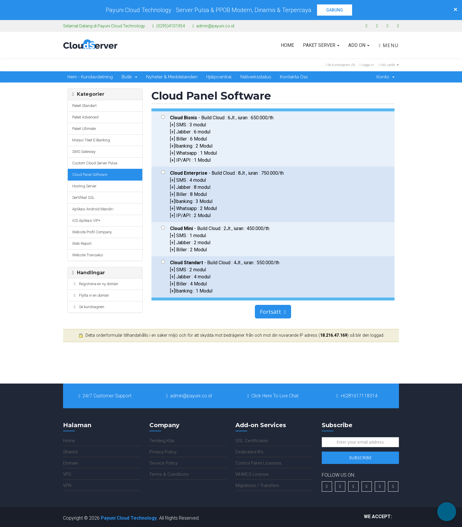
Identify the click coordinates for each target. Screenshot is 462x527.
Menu (389, 45)
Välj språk (388, 65)
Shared (70, 452)
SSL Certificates (251, 440)
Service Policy (163, 463)
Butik (129, 77)
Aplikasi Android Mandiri (92, 209)
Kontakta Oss (294, 77)
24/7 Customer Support (105, 396)
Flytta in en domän (90, 295)
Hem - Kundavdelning (90, 77)
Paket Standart (84, 105)
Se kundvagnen (88, 307)
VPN (67, 485)
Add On (358, 45)
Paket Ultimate (84, 128)
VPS (67, 474)
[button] (446, 511)
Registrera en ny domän (95, 284)
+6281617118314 (357, 396)
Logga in (366, 65)
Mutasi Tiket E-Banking (91, 140)
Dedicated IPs (249, 452)
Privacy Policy (162, 452)
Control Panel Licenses (258, 463)
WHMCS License (252, 474)
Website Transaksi (87, 255)
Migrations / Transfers (257, 485)
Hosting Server (84, 186)
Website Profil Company (92, 232)
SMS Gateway (83, 151)
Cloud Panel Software (89, 174)
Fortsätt (273, 311)
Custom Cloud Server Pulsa (94, 163)
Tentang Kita (161, 440)
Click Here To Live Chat (273, 396)
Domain (70, 463)
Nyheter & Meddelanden (171, 77)
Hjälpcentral (219, 77)
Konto (386, 77)
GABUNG (334, 10)
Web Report (82, 243)
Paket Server (321, 45)
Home (287, 45)
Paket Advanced (85, 117)
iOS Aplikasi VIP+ (86, 220)
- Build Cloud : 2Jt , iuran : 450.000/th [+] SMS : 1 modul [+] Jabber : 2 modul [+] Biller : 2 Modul (215, 239)
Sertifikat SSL (83, 197)
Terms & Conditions (169, 474)
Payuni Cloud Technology (129, 518)
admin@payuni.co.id (189, 396)
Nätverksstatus (255, 77)
